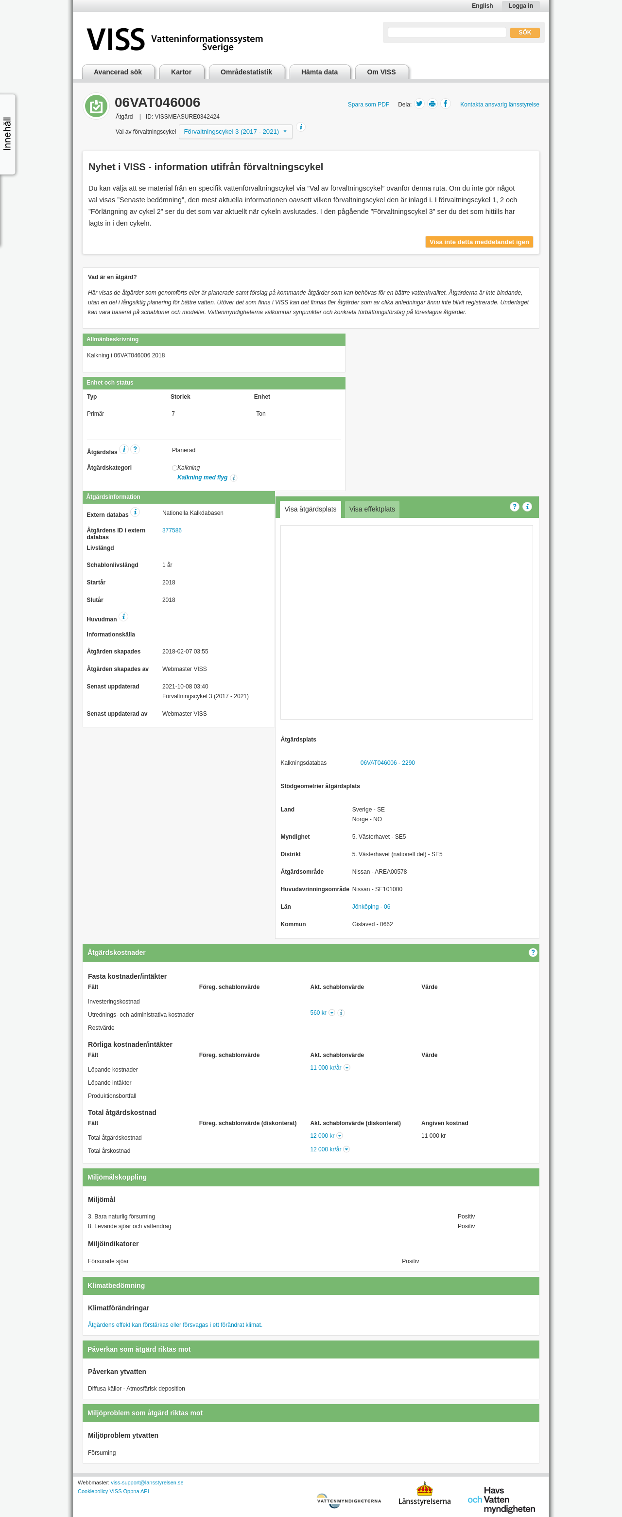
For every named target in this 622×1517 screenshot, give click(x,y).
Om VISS (381, 72)
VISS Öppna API (129, 1491)
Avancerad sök (118, 72)
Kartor (181, 72)
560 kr (319, 1012)
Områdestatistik (246, 72)
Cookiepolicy (93, 1491)
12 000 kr (322, 1135)
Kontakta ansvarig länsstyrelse (499, 104)
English (482, 5)
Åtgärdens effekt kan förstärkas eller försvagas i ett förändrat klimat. (175, 1325)
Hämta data (319, 72)
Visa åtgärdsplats (310, 509)
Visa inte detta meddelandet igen (479, 242)
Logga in (521, 5)
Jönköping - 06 (371, 906)
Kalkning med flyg (202, 477)
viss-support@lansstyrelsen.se (147, 1482)
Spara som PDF (368, 104)
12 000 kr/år (325, 1149)
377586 (172, 530)
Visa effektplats (372, 509)
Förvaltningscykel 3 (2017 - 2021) (231, 131)
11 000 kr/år (325, 1067)
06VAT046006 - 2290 (388, 762)
